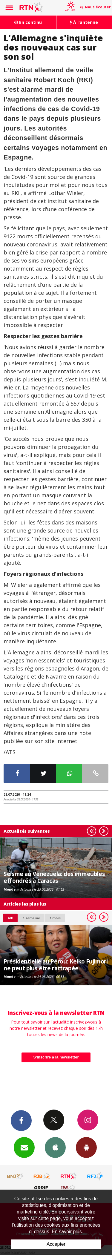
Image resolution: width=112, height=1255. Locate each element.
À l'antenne (84, 22)
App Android (86, 1147)
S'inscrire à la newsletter (56, 1057)
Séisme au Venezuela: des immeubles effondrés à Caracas (54, 877)
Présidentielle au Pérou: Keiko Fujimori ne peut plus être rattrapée (56, 965)
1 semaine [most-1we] (31, 918)
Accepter (56, 1244)
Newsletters (24, 1147)
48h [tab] (10, 918)
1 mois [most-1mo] (55, 918)
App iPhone (55, 1147)
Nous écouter (98, 7)
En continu (28, 22)
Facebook (21, 1120)
